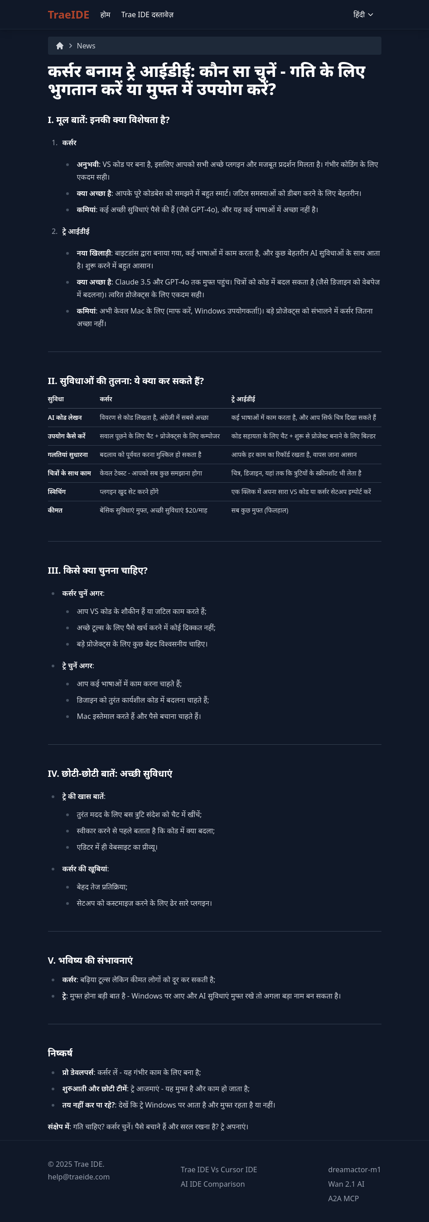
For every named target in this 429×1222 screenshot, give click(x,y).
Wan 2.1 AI (346, 1184)
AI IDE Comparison (213, 1184)
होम (105, 14)
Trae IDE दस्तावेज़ (147, 14)
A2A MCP (343, 1198)
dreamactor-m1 (354, 1169)
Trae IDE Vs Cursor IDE (219, 1169)
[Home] (59, 45)
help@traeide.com (79, 1177)
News (86, 46)
